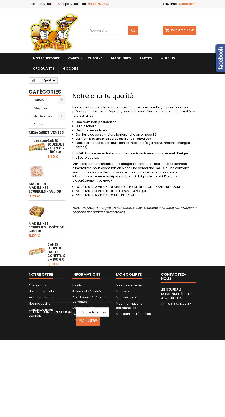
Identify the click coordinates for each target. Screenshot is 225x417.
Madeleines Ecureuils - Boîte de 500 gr (46, 256)
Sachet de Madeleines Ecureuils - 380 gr (45, 216)
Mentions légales (85, 361)
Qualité (77, 367)
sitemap (35, 369)
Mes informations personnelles (129, 359)
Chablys (95, 58)
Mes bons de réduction (133, 367)
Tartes (146, 58)
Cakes (73, 58)
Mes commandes (129, 339)
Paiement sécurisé (86, 345)
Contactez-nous (42, 4)
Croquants (43, 68)
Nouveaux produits (43, 345)
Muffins (167, 58)
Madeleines (121, 58)
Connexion (186, 4)
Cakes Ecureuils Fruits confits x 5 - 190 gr (56, 280)
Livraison (78, 339)
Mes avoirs (124, 345)
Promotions (37, 339)
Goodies (70, 68)
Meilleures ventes (46, 161)
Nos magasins (39, 357)
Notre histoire (46, 58)
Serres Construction (87, 373)
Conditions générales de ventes (88, 353)
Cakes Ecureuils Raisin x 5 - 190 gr (56, 175)
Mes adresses (126, 351)
